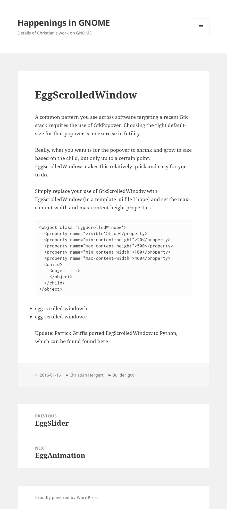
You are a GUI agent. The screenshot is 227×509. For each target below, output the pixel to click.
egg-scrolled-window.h (61, 308)
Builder (118, 375)
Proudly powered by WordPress (66, 497)
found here (95, 341)
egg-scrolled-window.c (61, 316)
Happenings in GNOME (64, 22)
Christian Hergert (87, 375)
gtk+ (132, 375)
